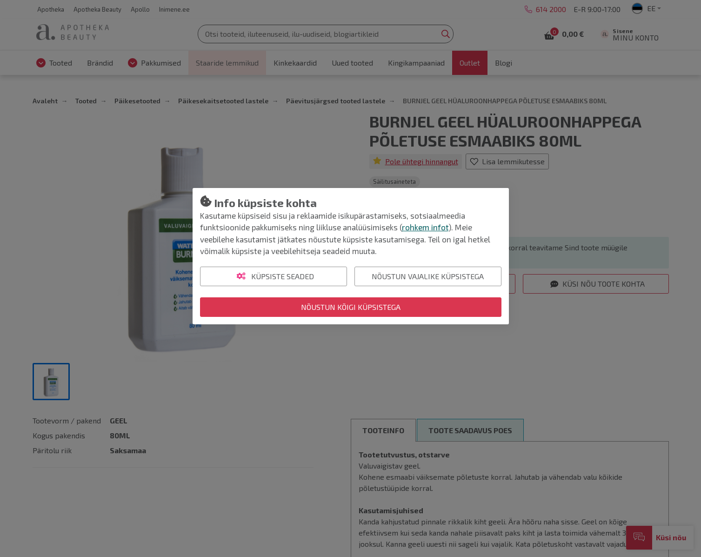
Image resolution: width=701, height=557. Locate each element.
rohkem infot (425, 227)
